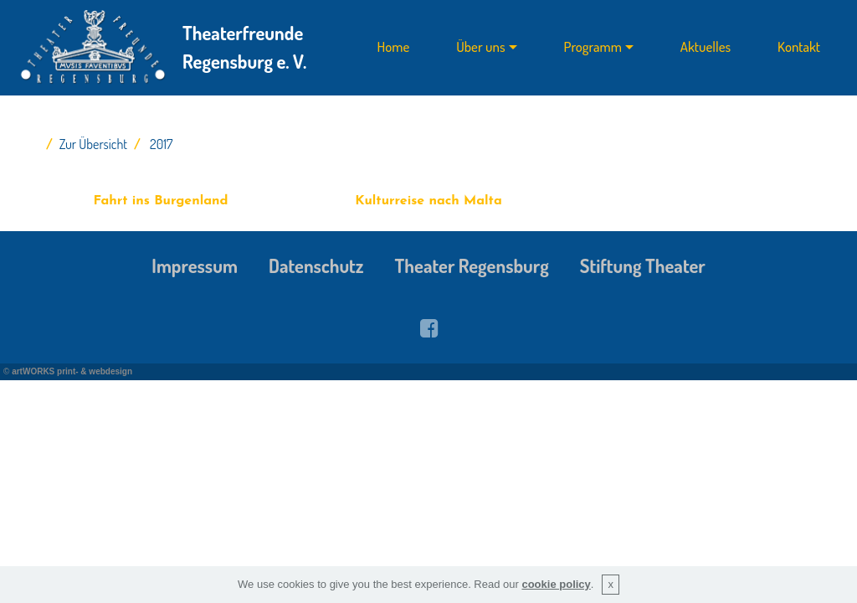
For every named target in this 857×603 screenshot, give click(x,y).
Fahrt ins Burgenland (160, 201)
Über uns (480, 47)
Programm (593, 47)
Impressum (194, 265)
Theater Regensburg (472, 265)
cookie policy (555, 584)
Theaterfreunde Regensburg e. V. (244, 47)
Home (393, 47)
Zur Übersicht (93, 144)
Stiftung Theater (643, 265)
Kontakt (798, 47)
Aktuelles (705, 47)
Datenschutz (316, 265)
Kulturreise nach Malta (428, 201)
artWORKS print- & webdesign (72, 371)
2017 (161, 144)
